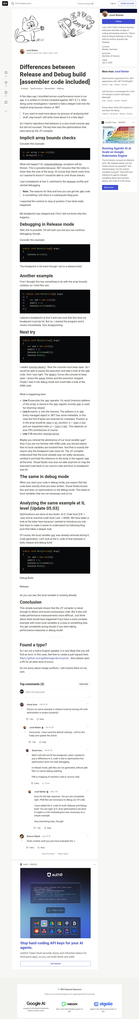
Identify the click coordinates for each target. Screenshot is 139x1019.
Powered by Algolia (85, 4)
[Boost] (6, 102)
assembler (50, 88)
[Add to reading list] (6, 94)
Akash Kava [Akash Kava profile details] (32, 704)
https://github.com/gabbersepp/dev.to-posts (44, 658)
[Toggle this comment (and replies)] (22, 709)
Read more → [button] (110, 187)
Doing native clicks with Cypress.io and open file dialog (118, 110)
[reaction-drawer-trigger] (6, 74)
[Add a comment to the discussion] (57, 694)
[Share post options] (5, 111)
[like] (30, 719)
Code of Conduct (48, 854)
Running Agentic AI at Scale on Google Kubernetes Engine (116, 152)
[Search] (12, 3)
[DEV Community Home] (5, 3)
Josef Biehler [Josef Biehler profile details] (35, 727)
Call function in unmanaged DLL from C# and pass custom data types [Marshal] (118, 96)
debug (60, 88)
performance (36, 88)
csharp (24, 88)
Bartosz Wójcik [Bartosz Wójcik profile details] (33, 836)
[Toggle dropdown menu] (88, 704)
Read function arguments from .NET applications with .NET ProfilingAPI (118, 81)
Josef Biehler (32, 50)
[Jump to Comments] (6, 84)
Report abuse (63, 854)
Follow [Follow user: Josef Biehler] (118, 21)
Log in (113, 3)
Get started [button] (55, 963)
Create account (127, 3)
